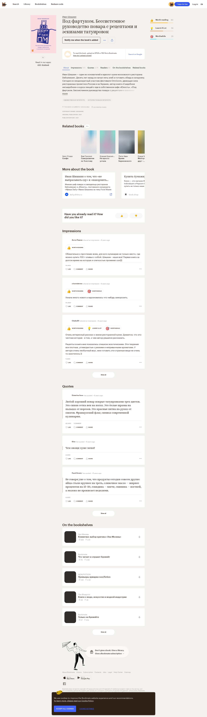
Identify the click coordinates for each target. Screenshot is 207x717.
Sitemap (127, 672)
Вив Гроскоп (86, 156)
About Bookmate (68, 672)
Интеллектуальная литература (99, 100)
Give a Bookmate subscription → (109, 653)
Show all (103, 375)
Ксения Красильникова (110, 156)
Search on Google (135, 54)
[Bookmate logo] (4, 4)
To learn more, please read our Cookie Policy (73, 700)
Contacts (98, 672)
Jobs (104, 672)
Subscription (88, 672)
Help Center (118, 672)
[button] (104, 40)
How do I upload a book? (82, 55)
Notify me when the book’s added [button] (81, 40)
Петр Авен (123, 156)
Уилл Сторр (67, 156)
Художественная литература (74, 100)
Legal (110, 672)
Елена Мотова (144, 156)
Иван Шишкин (69, 16)
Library (79, 672)
